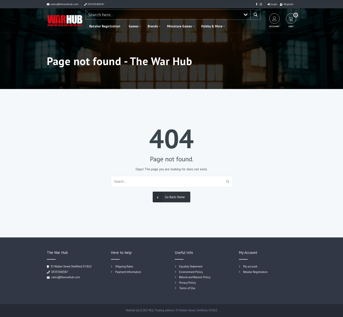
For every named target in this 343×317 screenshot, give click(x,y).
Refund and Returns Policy (194, 277)
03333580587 (94, 4)
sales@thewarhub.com (63, 4)
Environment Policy (191, 272)
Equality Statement (190, 266)
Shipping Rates (124, 266)
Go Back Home (169, 197)
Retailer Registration (104, 26)
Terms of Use (187, 288)
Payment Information (128, 272)
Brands (153, 26)
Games (133, 26)
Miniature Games (179, 26)
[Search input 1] (163, 14)
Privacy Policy (187, 283)
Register (287, 4)
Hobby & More (211, 26)
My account (250, 266)
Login (272, 4)
